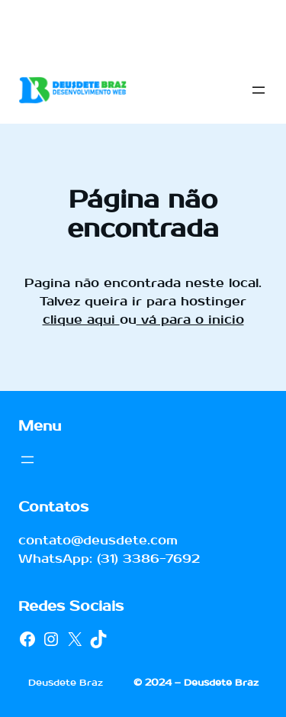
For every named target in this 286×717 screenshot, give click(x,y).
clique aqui (81, 320)
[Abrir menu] (258, 90)
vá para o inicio (190, 320)
